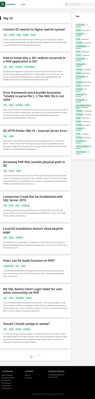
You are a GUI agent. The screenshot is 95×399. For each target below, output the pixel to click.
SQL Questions (6, 386)
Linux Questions (7, 388)
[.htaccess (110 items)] (84, 26)
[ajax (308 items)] (84, 30)
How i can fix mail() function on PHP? (29, 261)
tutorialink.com (53, 377)
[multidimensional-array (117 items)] (84, 106)
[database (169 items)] (84, 60)
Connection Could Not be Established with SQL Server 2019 (33, 198)
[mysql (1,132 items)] (84, 111)
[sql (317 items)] (84, 134)
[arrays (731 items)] (84, 43)
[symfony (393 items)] (84, 142)
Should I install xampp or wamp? (26, 324)
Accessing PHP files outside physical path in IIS (34, 163)
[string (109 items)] (84, 137)
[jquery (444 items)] (84, 82)
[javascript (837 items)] (84, 78)
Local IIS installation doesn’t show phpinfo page (33, 230)
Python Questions (7, 375)
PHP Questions (6, 383)
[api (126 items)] (84, 39)
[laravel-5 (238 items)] (84, 95)
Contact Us (28, 378)
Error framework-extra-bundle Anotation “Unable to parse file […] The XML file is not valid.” (33, 96)
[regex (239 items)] (84, 125)
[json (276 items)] (84, 86)
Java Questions (6, 380)
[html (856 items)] (84, 73)
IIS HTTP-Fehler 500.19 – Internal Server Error (35, 131)
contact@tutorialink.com (56, 375)
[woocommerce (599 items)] (84, 147)
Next (38, 355)
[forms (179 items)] (84, 70)
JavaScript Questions (8, 378)
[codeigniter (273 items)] (84, 47)
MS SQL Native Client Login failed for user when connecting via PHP (32, 291)
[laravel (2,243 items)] (84, 90)
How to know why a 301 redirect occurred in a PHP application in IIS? (34, 59)
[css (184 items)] (84, 52)
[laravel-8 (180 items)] (84, 101)
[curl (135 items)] (84, 55)
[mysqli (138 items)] (84, 114)
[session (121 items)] (84, 129)
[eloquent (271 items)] (84, 65)
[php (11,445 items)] (84, 121)
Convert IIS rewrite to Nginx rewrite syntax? (34, 29)
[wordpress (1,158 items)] (84, 153)
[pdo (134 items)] (84, 118)
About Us (28, 375)
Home (23, 4)
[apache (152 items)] (84, 35)
